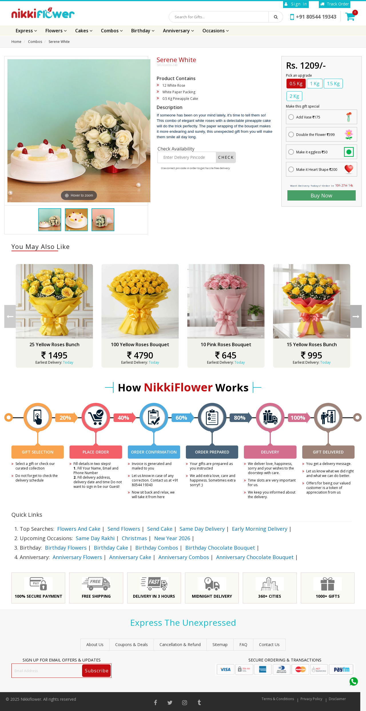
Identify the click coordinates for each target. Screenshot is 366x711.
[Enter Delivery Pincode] (187, 157)
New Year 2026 (172, 538)
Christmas (134, 538)
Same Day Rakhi (95, 538)
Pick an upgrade (299, 75)
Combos (112, 30)
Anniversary (178, 30)
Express (26, 30)
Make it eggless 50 (311, 152)
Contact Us (269, 644)
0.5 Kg (296, 83)
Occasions (215, 30)
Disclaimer (337, 698)
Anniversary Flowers (77, 557)
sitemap (220, 644)
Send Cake (159, 528)
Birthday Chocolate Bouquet (220, 547)
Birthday (142, 30)
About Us (95, 644)
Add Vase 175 (308, 117)
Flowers (56, 30)
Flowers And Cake (78, 528)
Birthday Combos (156, 547)
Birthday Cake (111, 547)
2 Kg (294, 96)
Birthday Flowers (66, 547)
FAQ (243, 644)
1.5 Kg (333, 83)
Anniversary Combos (183, 557)
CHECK (226, 157)
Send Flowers (124, 528)
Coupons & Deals (131, 644)
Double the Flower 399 (315, 134)
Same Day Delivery (202, 528)
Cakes (83, 30)
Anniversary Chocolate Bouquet (255, 557)
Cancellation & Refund (180, 644)
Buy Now (321, 195)
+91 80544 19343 (313, 17)
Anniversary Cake (130, 557)
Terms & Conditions (278, 698)
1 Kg (314, 83)
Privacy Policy (311, 698)
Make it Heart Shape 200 (316, 169)
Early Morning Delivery (259, 528)
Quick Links (26, 514)
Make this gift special (302, 106)
